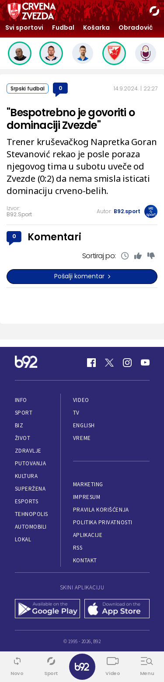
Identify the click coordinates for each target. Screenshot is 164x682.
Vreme (82, 438)
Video (81, 400)
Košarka (96, 27)
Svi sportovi (24, 27)
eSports (26, 501)
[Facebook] (91, 362)
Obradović (136, 27)
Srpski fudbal (27, 88)
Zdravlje (28, 450)
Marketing (88, 484)
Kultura (26, 476)
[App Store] (117, 609)
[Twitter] (109, 362)
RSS (78, 547)
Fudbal (63, 27)
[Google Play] (47, 609)
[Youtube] (145, 362)
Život (23, 438)
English (84, 425)
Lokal (23, 539)
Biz (19, 425)
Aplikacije (87, 535)
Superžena (30, 488)
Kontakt (85, 560)
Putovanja (30, 463)
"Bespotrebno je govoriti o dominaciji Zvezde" (71, 118)
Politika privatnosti (103, 522)
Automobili (31, 526)
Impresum (86, 497)
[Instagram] (127, 362)
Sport (24, 412)
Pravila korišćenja (101, 509)
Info (21, 400)
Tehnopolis (31, 514)
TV (76, 412)
